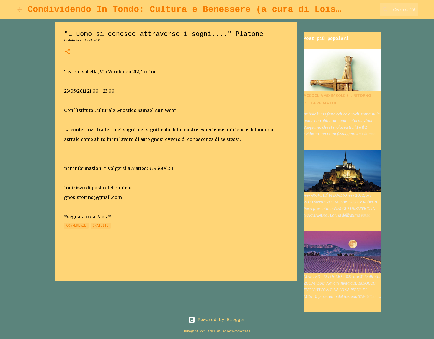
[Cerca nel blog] (389, 9)
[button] (67, 52)
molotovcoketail (236, 331)
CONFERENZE (76, 226)
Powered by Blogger (217, 319)
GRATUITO (101, 226)
